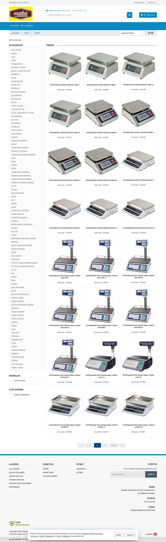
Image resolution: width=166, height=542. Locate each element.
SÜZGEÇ (14, 322)
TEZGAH (14, 361)
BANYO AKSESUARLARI (20, 71)
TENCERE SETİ (17, 340)
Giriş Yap (151, 2)
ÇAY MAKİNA (16, 116)
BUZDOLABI (16, 99)
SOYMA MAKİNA (18, 312)
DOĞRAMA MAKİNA (19, 141)
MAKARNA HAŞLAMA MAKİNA (23, 239)
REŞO (13, 280)
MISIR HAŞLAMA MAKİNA (21, 245)
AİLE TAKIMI (16, 50)
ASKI (13, 57)
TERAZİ (14, 347)
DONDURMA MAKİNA (20, 148)
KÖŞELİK (14, 221)
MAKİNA (14, 242)
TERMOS (14, 354)
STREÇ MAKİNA (17, 315)
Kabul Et (130, 535)
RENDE (14, 277)
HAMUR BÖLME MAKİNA (21, 179)
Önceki (89, 445)
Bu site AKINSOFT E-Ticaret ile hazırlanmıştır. (26, 539)
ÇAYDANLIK (16, 123)
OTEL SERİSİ (16, 256)
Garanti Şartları (16, 476)
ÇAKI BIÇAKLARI (18, 109)
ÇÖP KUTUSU (16, 130)
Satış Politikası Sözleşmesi (20, 483)
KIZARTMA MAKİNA (19, 218)
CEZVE (14, 102)
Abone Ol (151, 474)
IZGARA (14, 190)
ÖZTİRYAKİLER (18, 381)
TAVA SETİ (15, 333)
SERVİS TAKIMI (17, 298)
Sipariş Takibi (48, 472)
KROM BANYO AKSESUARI (22, 225)
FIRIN (13, 162)
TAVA (13, 329)
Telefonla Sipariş (50, 476)
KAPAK (14, 204)
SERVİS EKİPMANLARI (20, 294)
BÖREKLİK (15, 88)
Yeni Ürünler (14, 487)
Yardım (46, 469)
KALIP (13, 197)
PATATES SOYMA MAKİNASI (22, 266)
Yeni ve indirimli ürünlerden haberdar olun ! (140, 469)
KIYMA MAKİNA (17, 214)
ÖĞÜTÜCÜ (15, 259)
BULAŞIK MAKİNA (18, 92)
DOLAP (14, 144)
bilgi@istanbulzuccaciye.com (143, 510)
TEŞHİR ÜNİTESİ (17, 357)
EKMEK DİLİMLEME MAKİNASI (23, 155)
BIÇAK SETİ (15, 85)
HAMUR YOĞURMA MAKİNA (22, 183)
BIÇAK (13, 78)
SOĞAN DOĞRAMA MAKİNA (22, 305)
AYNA (13, 60)
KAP (13, 200)
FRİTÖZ (14, 165)
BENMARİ (15, 74)
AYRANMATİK (16, 64)
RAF (13, 273)
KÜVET (14, 235)
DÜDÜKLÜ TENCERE (19, 151)
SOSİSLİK (15, 308)
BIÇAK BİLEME (17, 81)
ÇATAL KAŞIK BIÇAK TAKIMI (22, 113)
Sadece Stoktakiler (20, 395)
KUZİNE (14, 228)
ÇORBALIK (15, 127)
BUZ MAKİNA (16, 95)
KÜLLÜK (14, 232)
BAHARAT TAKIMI (18, 67)
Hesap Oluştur (139, 2)
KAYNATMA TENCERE (20, 211)
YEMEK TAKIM (17, 368)
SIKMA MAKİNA (17, 301)
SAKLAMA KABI (17, 287)
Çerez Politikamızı (64, 536)
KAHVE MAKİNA (17, 193)
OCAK (13, 252)
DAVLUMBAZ (16, 134)
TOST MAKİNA (17, 364)
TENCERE (15, 336)
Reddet (118, 535)
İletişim (80, 472)
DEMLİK (14, 137)
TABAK (14, 326)
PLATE (13, 270)
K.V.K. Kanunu (14, 469)
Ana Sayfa (14, 26)
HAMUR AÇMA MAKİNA (20, 176)
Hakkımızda (81, 469)
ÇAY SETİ (15, 120)
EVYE (13, 158)
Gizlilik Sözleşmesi (17, 472)
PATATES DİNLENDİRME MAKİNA (24, 263)
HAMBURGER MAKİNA (20, 172)
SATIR (13, 291)
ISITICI (13, 186)
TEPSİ (13, 343)
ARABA (14, 53)
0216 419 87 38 (149, 502)
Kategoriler (27, 26)
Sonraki (114, 445)
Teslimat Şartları (16, 480)
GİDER (13, 169)
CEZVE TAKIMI (17, 106)
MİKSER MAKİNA (18, 249)
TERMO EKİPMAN (18, 350)
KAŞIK (13, 207)
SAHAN (14, 284)
